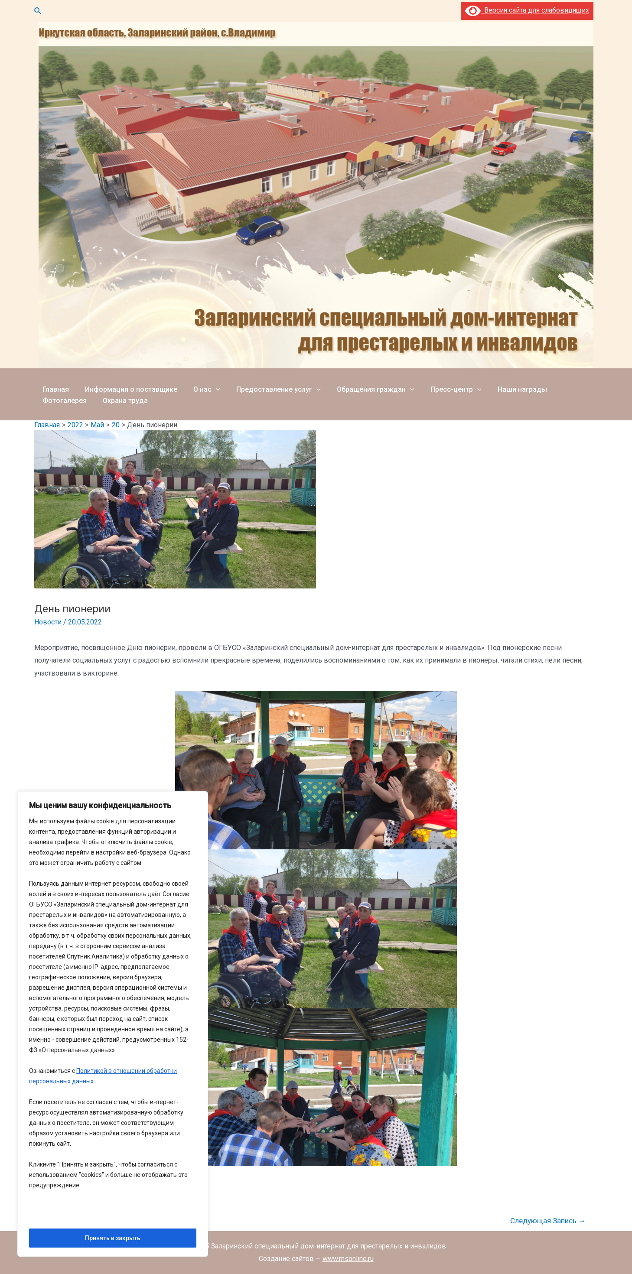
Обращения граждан (365, 386)
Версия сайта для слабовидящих (527, 10)
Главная (54, 386)
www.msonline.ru (348, 1258)
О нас (201, 386)
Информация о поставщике (127, 386)
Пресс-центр (443, 386)
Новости (48, 622)
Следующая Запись (548, 1220)
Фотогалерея (568, 386)
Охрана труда (63, 406)
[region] (112, 1024)
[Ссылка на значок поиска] (38, 11)
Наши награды (507, 386)
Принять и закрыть (112, 1238)
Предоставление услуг (270, 386)
